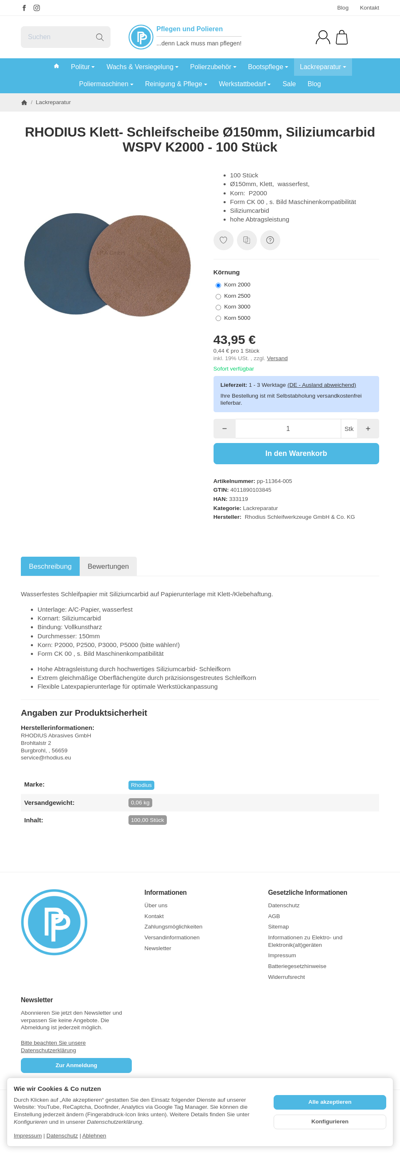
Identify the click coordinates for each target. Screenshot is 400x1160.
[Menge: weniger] (225, 428)
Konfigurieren (329, 1121)
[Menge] (288, 428)
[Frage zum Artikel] (270, 240)
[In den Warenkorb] (297, 453)
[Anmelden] (323, 37)
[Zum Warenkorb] (342, 37)
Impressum (28, 1136)
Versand (277, 358)
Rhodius (141, 785)
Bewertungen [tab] (108, 566)
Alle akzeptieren (330, 1102)
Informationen (165, 892)
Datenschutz (62, 1136)
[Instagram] (36, 8)
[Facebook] (24, 8)
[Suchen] (66, 37)
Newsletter (37, 999)
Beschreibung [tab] (50, 566)
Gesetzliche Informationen (307, 892)
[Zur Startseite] (76, 922)
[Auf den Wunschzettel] (224, 240)
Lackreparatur (260, 508)
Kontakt (369, 8)
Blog (342, 8)
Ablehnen (94, 1136)
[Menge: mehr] (368, 428)
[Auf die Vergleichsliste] (247, 240)
